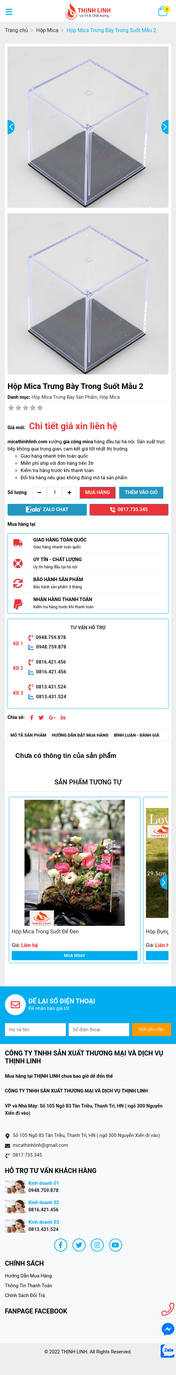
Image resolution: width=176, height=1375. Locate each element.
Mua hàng (97, 492)
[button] (163, 882)
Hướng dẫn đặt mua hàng (80, 735)
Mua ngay (75, 955)
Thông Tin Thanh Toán (28, 1286)
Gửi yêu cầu (151, 1029)
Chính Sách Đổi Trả (25, 1295)
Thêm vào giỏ (141, 492)
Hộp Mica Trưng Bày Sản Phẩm (64, 397)
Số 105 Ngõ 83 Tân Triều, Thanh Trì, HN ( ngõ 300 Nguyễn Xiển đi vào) (86, 1135)
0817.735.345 (27, 1155)
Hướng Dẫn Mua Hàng (28, 1276)
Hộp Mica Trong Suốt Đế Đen (45, 931)
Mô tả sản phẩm (28, 735)
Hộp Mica (109, 397)
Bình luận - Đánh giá (136, 735)
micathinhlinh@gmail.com (40, 1145)
